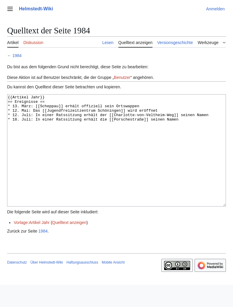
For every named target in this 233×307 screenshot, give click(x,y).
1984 (17, 55)
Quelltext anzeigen (69, 244)
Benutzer (122, 77)
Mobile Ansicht (113, 284)
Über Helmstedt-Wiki (46, 284)
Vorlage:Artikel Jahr (31, 244)
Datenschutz (17, 284)
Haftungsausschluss (82, 284)
